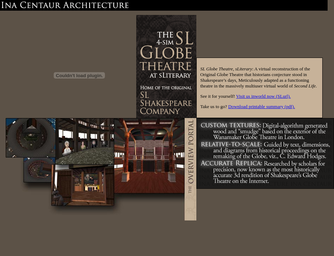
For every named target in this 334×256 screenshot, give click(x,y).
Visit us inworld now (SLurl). (263, 96)
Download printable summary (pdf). (261, 106)
